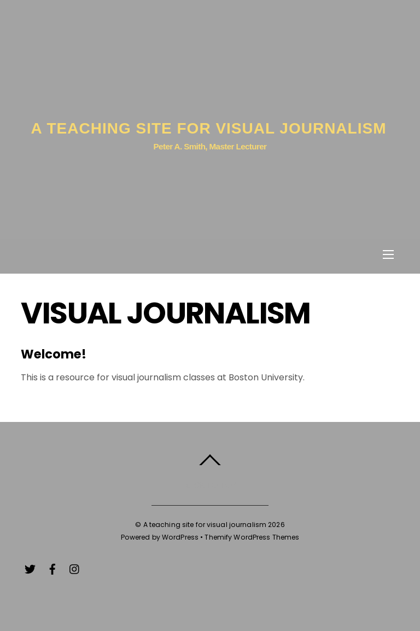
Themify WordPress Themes (252, 537)
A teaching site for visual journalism (205, 524)
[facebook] (52, 567)
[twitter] (30, 567)
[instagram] (75, 567)
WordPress (180, 537)
